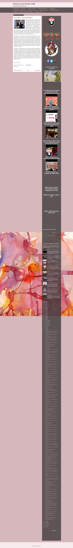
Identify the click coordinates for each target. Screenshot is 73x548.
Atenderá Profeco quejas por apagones (51, 468)
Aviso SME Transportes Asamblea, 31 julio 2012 (50, 245)
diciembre (46, 320)
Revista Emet (18, 62)
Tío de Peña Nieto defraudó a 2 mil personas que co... (50, 346)
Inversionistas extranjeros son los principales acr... (50, 376)
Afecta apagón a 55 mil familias (49, 344)
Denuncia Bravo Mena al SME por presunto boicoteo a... (50, 414)
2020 (45, 307)
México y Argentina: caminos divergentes (51, 384)
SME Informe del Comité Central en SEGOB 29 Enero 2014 (52, 265)
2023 (45, 303)
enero (46, 525)
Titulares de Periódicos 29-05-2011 (50, 456)
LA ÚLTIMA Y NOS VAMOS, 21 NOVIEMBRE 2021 (52, 271)
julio (45, 327)
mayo (46, 329)
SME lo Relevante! (52, 8)
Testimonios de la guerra (48, 451)
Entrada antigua (37, 70)
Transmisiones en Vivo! (38, 11)
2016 (45, 312)
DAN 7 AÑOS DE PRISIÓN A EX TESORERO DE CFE (50, 513)
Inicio (28, 70)
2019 (45, 308)
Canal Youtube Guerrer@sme (32, 10)
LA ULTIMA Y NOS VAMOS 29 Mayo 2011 (51, 443)
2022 (45, 304)
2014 (45, 315)
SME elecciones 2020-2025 (54, 10)
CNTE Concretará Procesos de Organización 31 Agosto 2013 (52, 260)
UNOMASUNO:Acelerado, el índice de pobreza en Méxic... (50, 458)
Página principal (16, 8)
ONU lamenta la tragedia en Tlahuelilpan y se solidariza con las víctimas (53, 283)
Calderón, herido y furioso (48, 387)
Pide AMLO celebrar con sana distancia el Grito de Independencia (53, 277)
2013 (45, 316)
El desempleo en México (48, 423)
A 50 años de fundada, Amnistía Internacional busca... (49, 484)
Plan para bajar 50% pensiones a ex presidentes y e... (50, 482)
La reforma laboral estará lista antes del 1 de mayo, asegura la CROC (53, 288)
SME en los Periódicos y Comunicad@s (20, 10)
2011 (45, 319)
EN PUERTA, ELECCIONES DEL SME (50, 511)
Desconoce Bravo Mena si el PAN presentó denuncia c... (50, 501)
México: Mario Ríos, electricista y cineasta (51, 351)
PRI (17, 66)
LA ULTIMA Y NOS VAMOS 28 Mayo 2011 (51, 493)
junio (45, 328)
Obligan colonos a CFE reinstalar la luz (51, 517)
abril (45, 521)
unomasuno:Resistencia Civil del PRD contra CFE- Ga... (50, 365)
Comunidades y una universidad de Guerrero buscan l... (50, 355)
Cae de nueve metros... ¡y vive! (49, 467)
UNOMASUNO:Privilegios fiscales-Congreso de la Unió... (50, 410)
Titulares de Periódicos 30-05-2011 (50, 408)
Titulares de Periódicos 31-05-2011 (50, 363)
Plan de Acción (23, 8)
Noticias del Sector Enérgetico (42, 8)
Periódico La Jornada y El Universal (52, 255)
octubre (46, 323)
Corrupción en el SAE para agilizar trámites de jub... (50, 460)
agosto (46, 325)
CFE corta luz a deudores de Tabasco (50, 338)
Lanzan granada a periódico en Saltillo (50, 433)
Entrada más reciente (18, 70)
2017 (45, 311)
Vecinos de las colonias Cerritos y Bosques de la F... (50, 519)
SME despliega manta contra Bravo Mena (51, 502)
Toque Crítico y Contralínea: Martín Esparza (26, 11)
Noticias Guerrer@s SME (24, 4)
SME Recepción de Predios (43, 10)
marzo (46, 522)
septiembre (46, 324)
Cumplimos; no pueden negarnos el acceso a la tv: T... (50, 382)
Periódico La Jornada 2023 (32, 8)
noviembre (46, 321)
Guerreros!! (15, 11)
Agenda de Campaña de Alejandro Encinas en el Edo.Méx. (50, 450)
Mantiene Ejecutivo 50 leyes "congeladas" (51, 470)
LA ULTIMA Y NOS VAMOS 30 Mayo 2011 (51, 394)
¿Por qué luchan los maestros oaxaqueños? (49, 386)
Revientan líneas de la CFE (49, 422)
